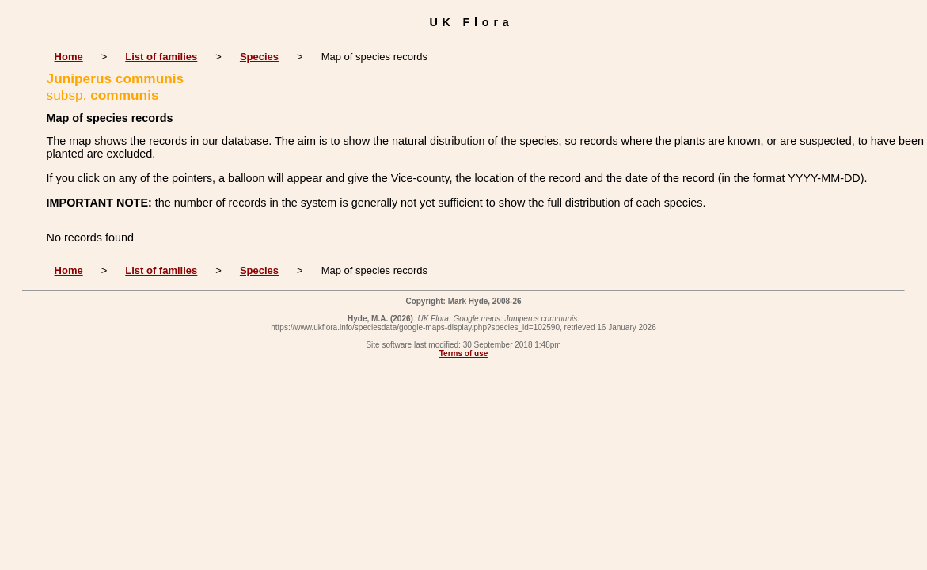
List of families (161, 57)
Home (69, 57)
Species (259, 57)
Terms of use (463, 353)
